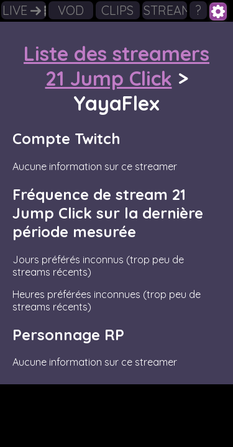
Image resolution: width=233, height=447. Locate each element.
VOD (71, 10)
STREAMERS (165, 10)
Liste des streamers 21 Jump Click (116, 66)
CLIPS (117, 10)
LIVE (24, 10)
